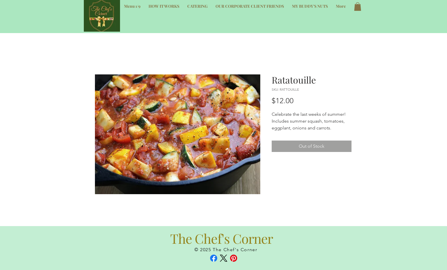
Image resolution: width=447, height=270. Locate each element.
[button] (357, 6)
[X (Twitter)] (223, 258)
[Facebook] (213, 258)
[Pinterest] (233, 258)
